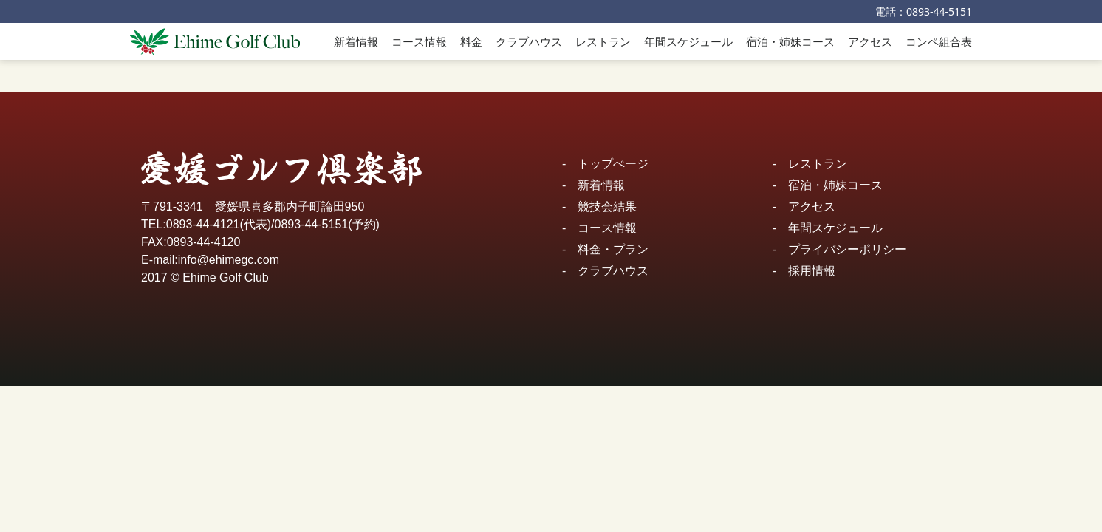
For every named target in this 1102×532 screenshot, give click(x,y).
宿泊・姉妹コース (790, 41)
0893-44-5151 (939, 11)
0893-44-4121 (203, 224)
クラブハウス (529, 41)
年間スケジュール (688, 41)
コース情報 (419, 41)
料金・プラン (613, 249)
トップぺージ (613, 163)
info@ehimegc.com (228, 259)
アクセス (870, 41)
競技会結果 (607, 206)
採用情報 (811, 271)
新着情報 (356, 41)
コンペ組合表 (939, 41)
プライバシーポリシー (847, 249)
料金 (471, 41)
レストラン (603, 41)
